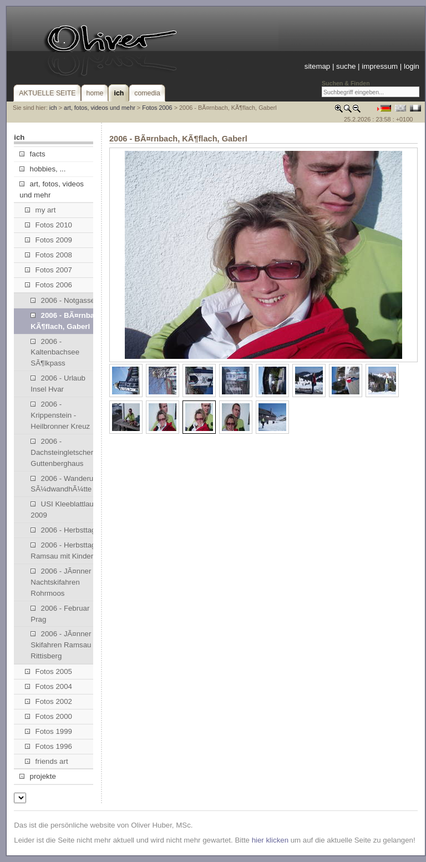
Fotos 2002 (48, 701)
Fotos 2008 (48, 255)
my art (40, 210)
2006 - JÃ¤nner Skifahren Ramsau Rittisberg (61, 645)
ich (53, 107)
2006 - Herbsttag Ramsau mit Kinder (63, 550)
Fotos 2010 (48, 225)
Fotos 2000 (48, 716)
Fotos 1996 (48, 746)
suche (346, 66)
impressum (380, 66)
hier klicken (270, 840)
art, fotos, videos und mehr (99, 107)
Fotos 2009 (48, 240)
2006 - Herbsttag (63, 530)
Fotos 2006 (157, 107)
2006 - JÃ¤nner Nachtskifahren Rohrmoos (61, 582)
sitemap (317, 66)
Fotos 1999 (48, 731)
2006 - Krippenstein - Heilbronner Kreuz (60, 415)
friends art (46, 761)
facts (32, 154)
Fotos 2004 (48, 686)
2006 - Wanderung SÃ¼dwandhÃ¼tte (66, 484)
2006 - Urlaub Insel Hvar (58, 383)
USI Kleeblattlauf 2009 (63, 509)
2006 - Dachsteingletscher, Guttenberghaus (63, 452)
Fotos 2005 (48, 671)
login (411, 66)
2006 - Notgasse (63, 300)
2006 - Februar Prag (60, 613)
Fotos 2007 (48, 270)
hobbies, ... (42, 169)
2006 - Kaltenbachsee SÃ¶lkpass (55, 352)
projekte (37, 776)
